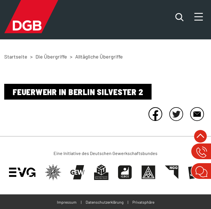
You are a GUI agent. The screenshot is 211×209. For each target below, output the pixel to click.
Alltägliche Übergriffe (99, 56)
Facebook (155, 114)
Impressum (67, 202)
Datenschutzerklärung (104, 202)
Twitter (176, 114)
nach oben (200, 136)
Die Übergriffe (51, 56)
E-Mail (197, 114)
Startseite (15, 56)
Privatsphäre (143, 202)
